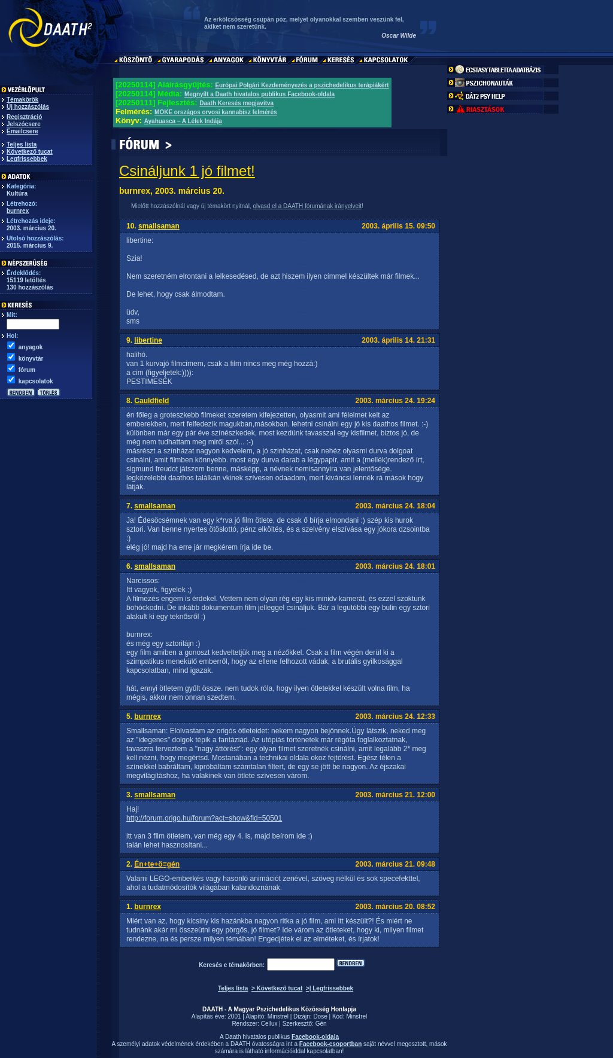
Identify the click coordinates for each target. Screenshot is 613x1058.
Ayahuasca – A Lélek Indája (183, 121)
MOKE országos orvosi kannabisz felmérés (215, 112)
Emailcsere (22, 131)
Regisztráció (24, 117)
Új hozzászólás (28, 106)
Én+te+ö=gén (157, 864)
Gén (321, 1023)
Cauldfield (151, 401)
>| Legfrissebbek (329, 988)
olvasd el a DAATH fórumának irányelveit (307, 206)
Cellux (269, 1023)
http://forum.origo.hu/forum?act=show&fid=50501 (204, 818)
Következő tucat (30, 151)
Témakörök (22, 99)
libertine (148, 340)
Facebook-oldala (315, 1036)
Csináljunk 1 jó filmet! (187, 171)
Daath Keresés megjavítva (236, 103)
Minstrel (278, 1016)
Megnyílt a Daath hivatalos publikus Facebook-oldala (259, 94)
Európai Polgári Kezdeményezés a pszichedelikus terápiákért (302, 85)
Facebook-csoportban (330, 1044)
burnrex (18, 211)
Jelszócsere (24, 124)
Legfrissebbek (27, 159)
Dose (320, 1016)
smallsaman (159, 226)
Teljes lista (22, 144)
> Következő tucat (276, 988)
